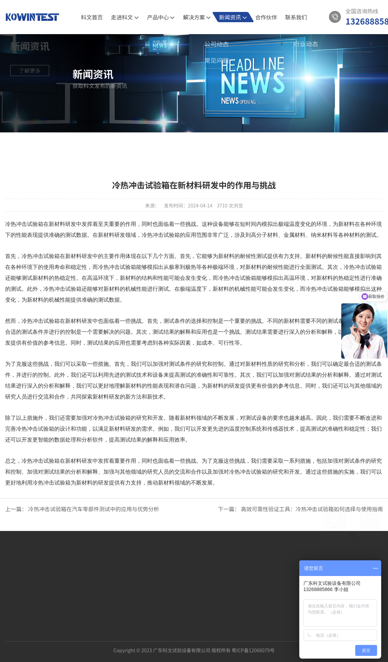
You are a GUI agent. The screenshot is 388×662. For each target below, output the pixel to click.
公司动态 (176, 145)
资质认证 (31, 534)
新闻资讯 (233, 17)
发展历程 (31, 552)
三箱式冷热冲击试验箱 (84, 596)
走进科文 (125, 17)
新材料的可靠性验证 (81, 534)
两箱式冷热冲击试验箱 (84, 587)
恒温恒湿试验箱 (77, 569)
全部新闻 (139, 145)
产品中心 (161, 17)
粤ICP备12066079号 (253, 645)
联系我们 (296, 17)
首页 (22, 122)
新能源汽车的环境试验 (84, 543)
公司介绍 (31, 525)
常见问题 (72, 122)
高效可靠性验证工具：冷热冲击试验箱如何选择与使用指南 (312, 509)
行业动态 (212, 145)
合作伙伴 (266, 17)
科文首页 (92, 17)
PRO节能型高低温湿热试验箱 (91, 578)
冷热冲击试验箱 (40, 256)
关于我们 (31, 509)
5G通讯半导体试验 (80, 525)
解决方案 (197, 17)
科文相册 (31, 543)
